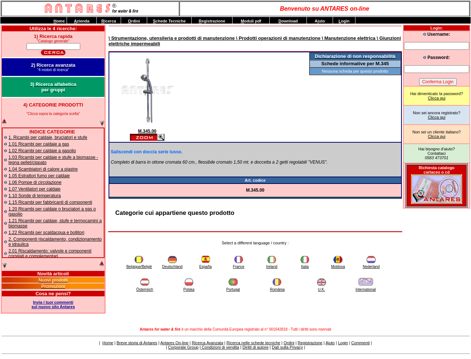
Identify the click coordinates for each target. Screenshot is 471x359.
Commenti (360, 343)
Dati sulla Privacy (287, 347)
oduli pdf (251, 21)
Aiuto (330, 343)
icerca (109, 21)
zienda (81, 21)
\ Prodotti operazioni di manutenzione (278, 38)
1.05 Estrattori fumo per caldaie (39, 175)
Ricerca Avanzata (207, 343)
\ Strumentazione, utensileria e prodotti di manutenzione (172, 38)
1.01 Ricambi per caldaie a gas (38, 144)
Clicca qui (437, 98)
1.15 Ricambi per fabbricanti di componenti (50, 202)
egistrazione (212, 21)
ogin (344, 21)
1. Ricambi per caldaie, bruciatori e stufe (47, 137)
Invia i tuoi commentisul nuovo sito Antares (53, 304)
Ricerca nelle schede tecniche (253, 343)
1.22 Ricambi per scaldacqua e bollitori (46, 232)
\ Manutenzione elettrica (348, 38)
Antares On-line (174, 343)
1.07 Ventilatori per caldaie (34, 189)
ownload (288, 21)
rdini (134, 21)
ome (59, 21)
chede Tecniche (169, 21)
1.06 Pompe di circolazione (34, 182)
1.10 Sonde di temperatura (34, 195)
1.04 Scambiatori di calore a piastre (43, 169)
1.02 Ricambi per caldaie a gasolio (42, 150)
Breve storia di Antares (137, 343)
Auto (320, 21)
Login (343, 343)
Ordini (289, 343)
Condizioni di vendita (220, 347)
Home (107, 343)
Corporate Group (183, 347)
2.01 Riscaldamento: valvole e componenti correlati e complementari (49, 253)
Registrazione (310, 343)
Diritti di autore (255, 347)
